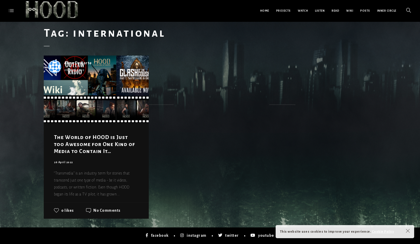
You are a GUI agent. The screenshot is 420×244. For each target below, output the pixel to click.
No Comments (106, 211)
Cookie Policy (383, 231)
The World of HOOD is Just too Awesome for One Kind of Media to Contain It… (94, 144)
